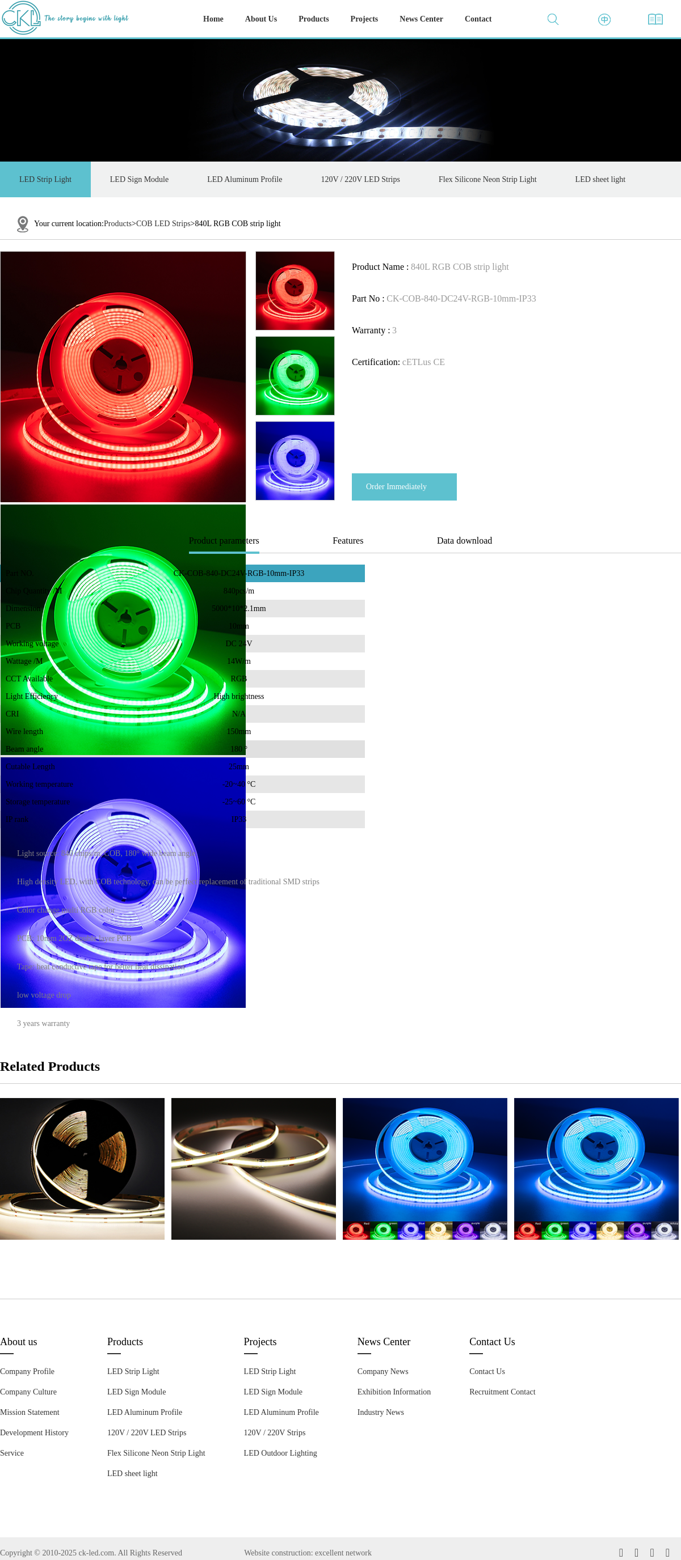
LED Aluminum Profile (244, 179)
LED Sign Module (139, 179)
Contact (478, 19)
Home (213, 19)
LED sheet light (600, 179)
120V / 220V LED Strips (360, 179)
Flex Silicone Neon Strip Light (488, 179)
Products (314, 19)
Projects (365, 19)
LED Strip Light (45, 179)
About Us (261, 19)
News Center (421, 19)
